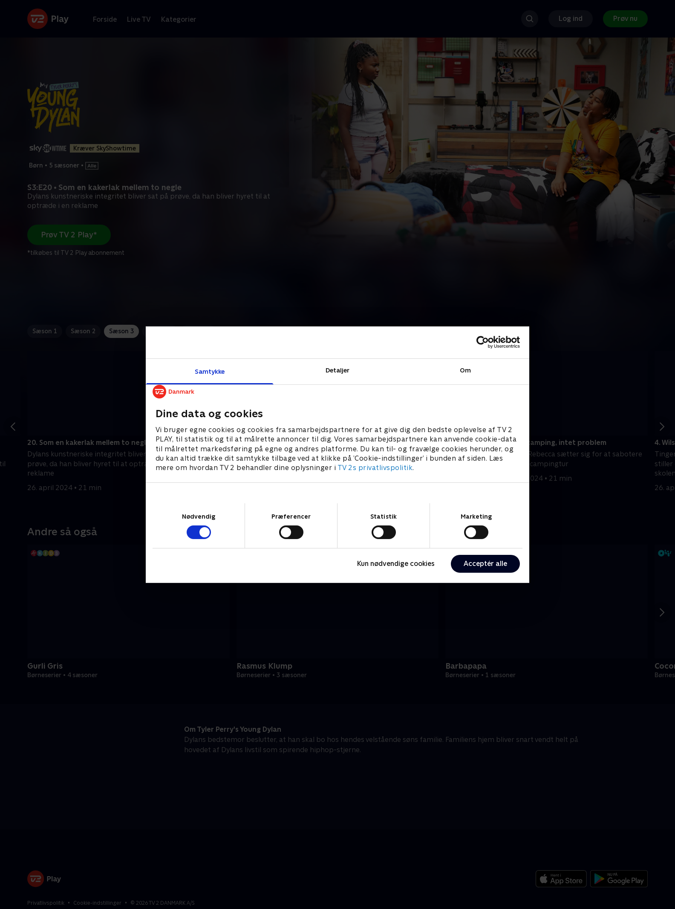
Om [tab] (465, 369)
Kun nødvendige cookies (396, 564)
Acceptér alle (485, 564)
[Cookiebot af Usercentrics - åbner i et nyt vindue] (482, 342)
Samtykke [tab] (210, 371)
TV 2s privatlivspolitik (375, 468)
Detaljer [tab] (338, 369)
